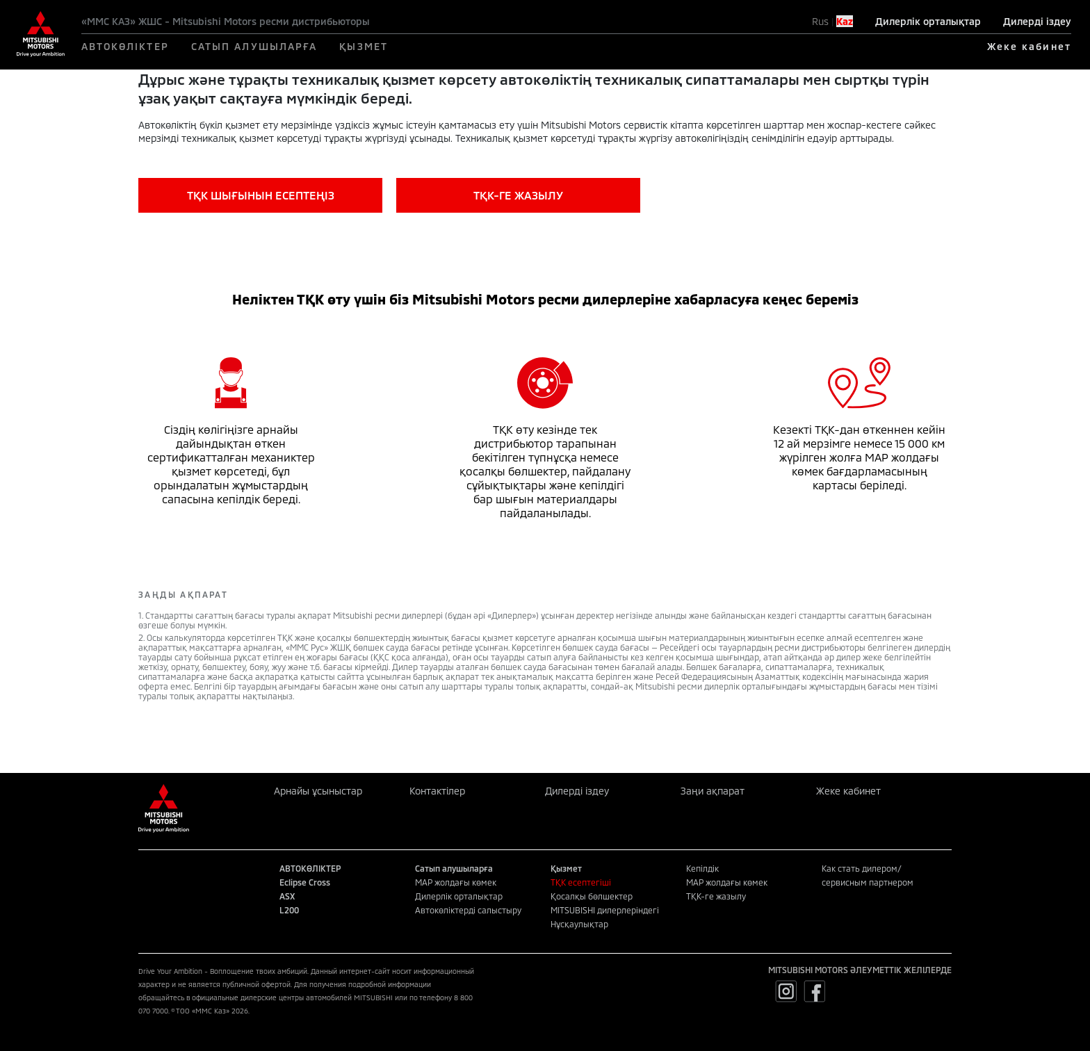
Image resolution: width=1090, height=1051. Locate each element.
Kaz (844, 21)
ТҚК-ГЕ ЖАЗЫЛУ (518, 195)
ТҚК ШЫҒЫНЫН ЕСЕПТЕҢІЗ (260, 195)
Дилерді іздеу (1037, 21)
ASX (287, 896)
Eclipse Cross (304, 882)
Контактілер (437, 791)
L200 (289, 910)
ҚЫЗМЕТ (363, 46)
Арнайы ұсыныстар (318, 791)
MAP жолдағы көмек (455, 882)
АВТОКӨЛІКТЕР (125, 46)
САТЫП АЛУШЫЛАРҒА (254, 46)
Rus (820, 21)
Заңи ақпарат (713, 791)
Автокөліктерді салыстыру (468, 910)
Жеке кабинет (1029, 46)
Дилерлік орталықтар (928, 21)
